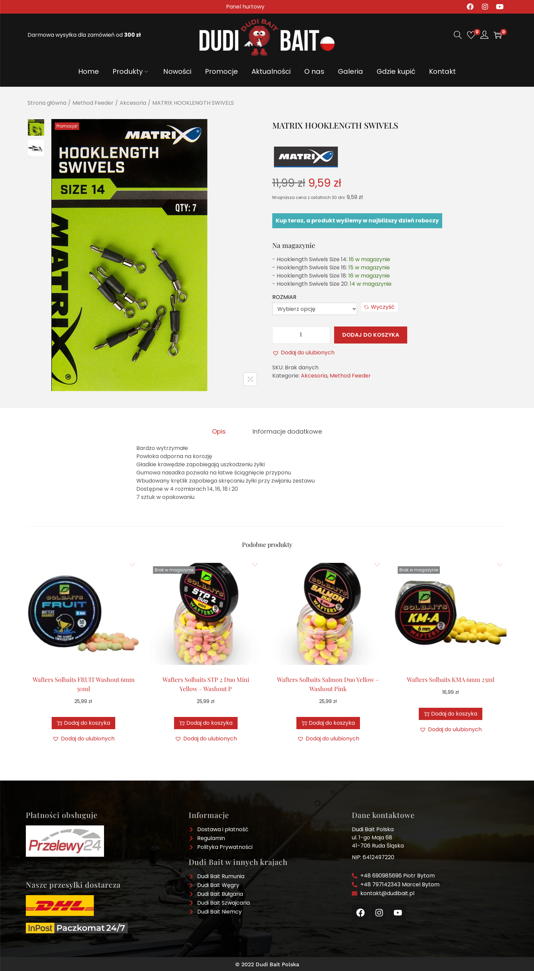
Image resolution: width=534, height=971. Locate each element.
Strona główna (47, 103)
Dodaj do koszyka (370, 335)
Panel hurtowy (245, 7)
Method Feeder (93, 103)
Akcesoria (133, 103)
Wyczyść (379, 307)
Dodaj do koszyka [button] (83, 721)
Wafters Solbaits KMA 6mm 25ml (450, 678)
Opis (221, 430)
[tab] (221, 430)
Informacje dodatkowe (285, 430)
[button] (303, 353)
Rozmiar (284, 297)
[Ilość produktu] (301, 335)
